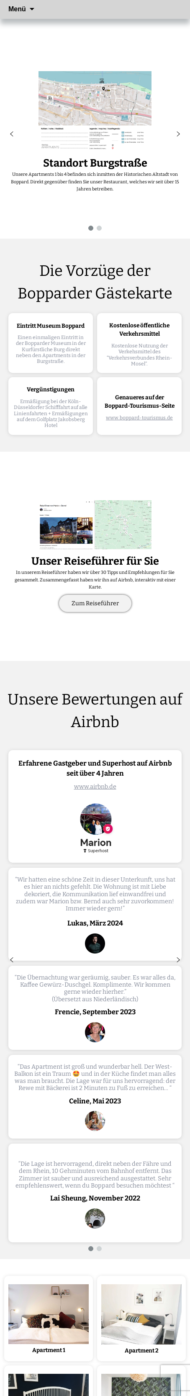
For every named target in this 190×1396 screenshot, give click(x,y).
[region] (95, 134)
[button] (11, 134)
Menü (17, 9)
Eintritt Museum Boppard (51, 325)
